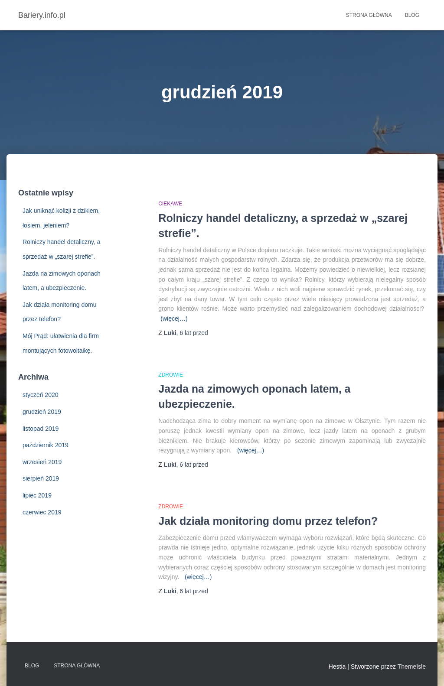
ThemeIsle (412, 666)
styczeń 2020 (41, 394)
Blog (412, 15)
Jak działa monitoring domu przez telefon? (268, 521)
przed (194, 332)
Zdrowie (170, 375)
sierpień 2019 (41, 478)
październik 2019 (46, 445)
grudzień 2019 (42, 411)
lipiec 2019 (37, 495)
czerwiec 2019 (42, 512)
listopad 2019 (41, 428)
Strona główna (369, 15)
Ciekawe (170, 204)
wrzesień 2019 (42, 461)
